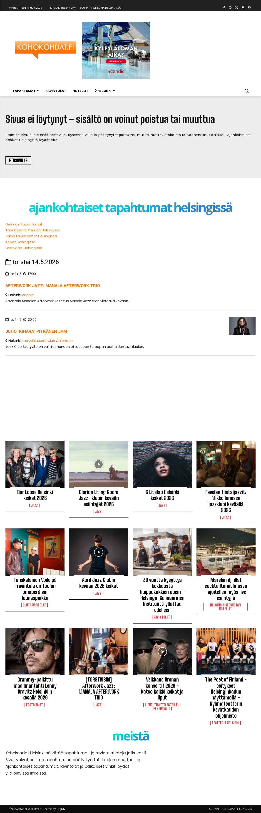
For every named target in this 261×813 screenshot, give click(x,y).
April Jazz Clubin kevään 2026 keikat (98, 583)
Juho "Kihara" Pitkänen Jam (36, 331)
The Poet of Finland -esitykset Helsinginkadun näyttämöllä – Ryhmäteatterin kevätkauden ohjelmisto (226, 698)
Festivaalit (34, 705)
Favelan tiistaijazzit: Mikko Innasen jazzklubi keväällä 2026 (225, 501)
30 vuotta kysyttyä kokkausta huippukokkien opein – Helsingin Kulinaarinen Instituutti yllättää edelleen (162, 595)
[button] (246, 90)
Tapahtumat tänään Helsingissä (32, 230)
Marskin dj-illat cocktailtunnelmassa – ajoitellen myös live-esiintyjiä (226, 589)
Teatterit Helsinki (225, 723)
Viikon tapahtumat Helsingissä (31, 236)
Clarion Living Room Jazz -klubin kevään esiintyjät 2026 (99, 498)
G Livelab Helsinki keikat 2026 (162, 495)
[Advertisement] (130, 394)
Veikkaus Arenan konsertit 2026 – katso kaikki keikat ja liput (162, 689)
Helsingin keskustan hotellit (225, 607)
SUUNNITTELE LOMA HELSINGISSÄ (230, 809)
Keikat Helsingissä (20, 242)
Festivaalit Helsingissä (23, 247)
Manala (27, 295)
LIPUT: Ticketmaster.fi (162, 705)
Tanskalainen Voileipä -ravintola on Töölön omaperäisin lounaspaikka (35, 589)
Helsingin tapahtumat (23, 224)
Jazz (34, 505)
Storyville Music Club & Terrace (47, 340)
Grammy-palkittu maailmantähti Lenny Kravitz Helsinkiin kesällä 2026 (35, 689)
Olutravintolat (34, 605)
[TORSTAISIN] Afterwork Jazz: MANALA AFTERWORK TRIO (99, 689)
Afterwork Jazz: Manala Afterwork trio (52, 285)
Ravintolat (162, 617)
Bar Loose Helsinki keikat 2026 (35, 495)
